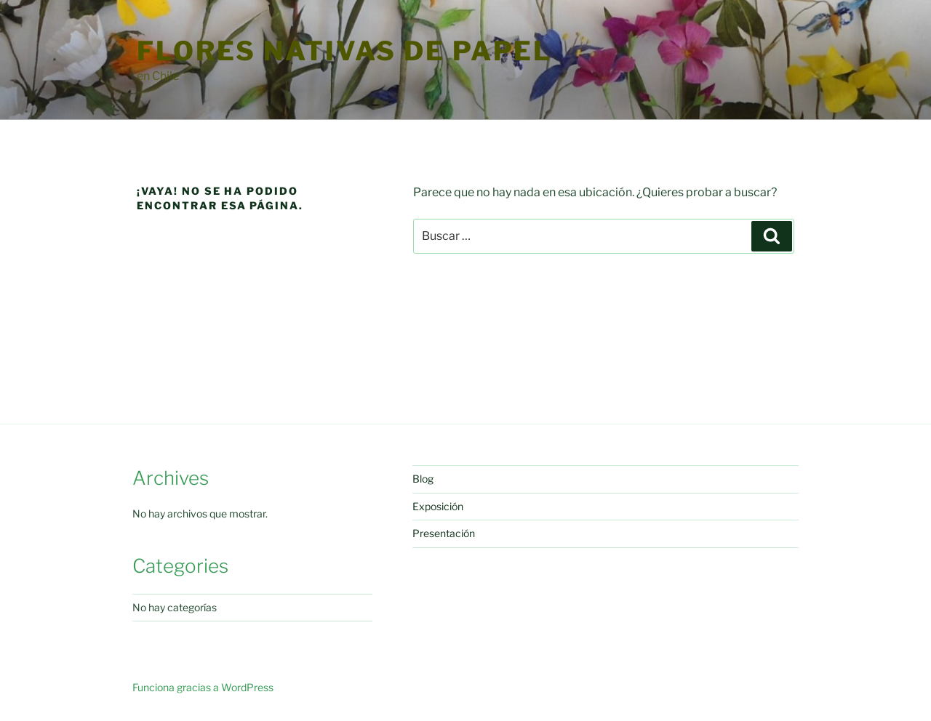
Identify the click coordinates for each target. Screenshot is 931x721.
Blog (422, 478)
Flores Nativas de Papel (344, 51)
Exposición (437, 506)
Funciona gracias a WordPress (202, 687)
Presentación (443, 533)
